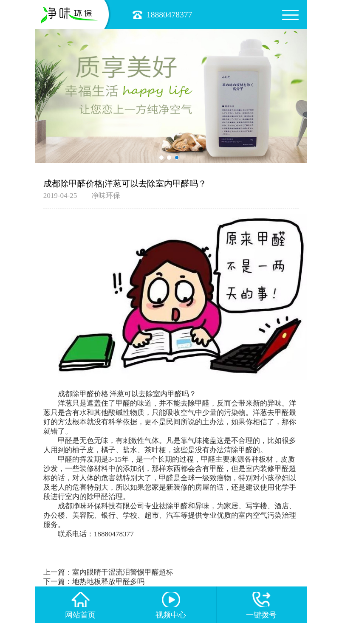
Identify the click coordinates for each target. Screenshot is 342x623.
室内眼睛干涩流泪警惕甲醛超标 (122, 572)
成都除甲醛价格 (83, 394)
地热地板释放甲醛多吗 (108, 582)
